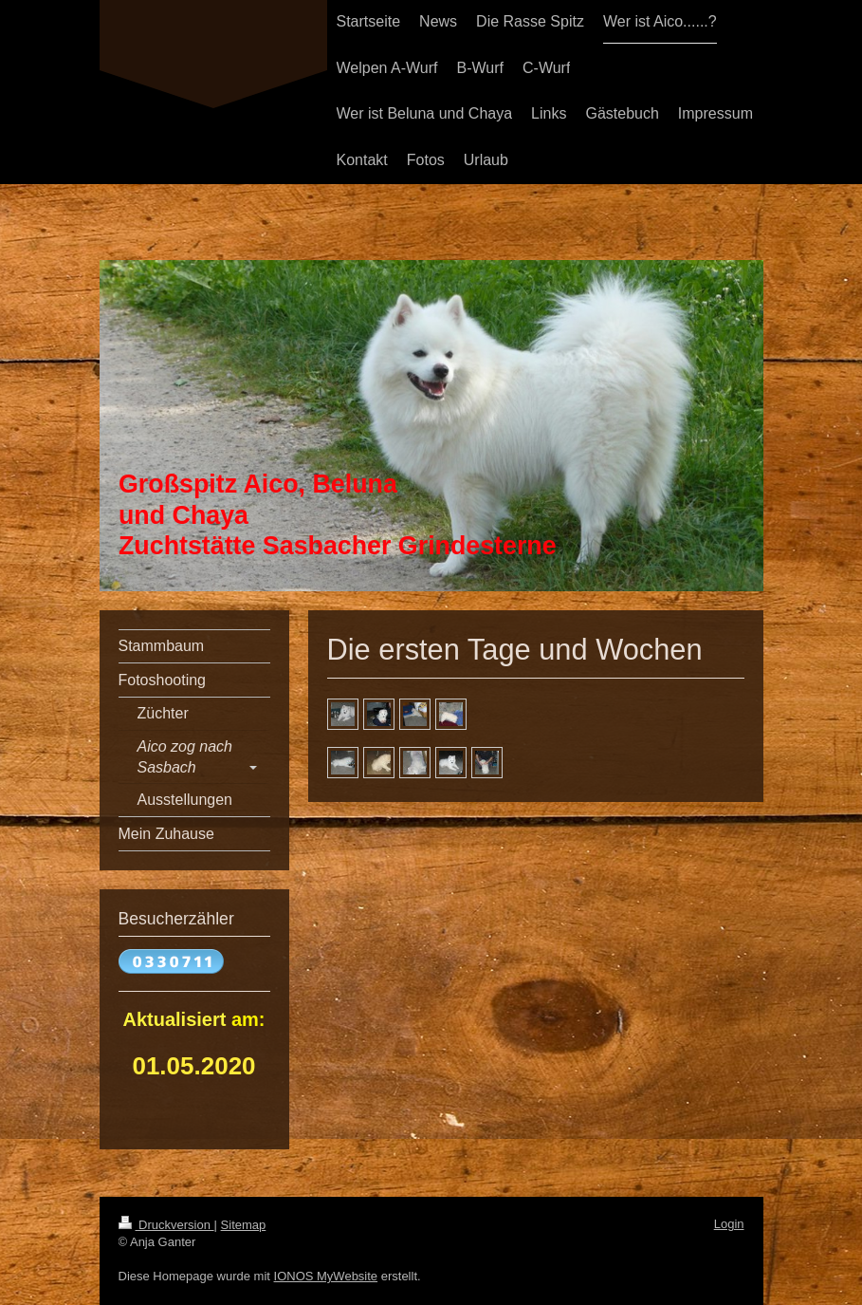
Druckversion (166, 1225)
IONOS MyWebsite (326, 1276)
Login (729, 1224)
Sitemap (243, 1225)
